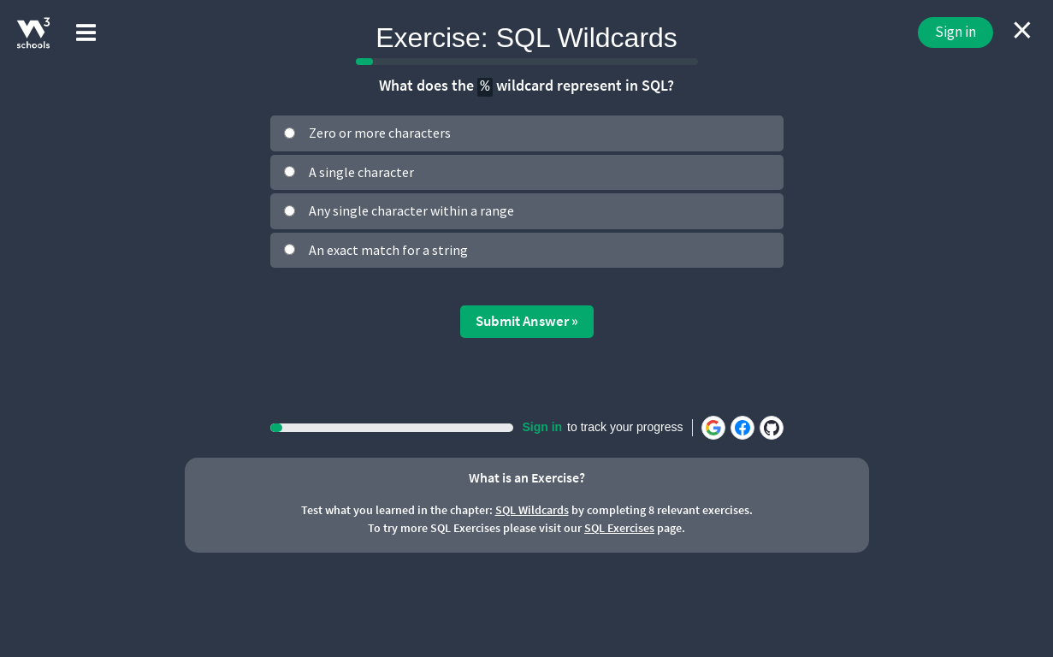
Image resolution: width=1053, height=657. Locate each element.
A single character (361, 172)
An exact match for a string (388, 249)
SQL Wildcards (532, 510)
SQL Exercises (619, 528)
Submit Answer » (527, 320)
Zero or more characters (380, 132)
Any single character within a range (411, 210)
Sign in (955, 31)
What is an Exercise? (527, 477)
